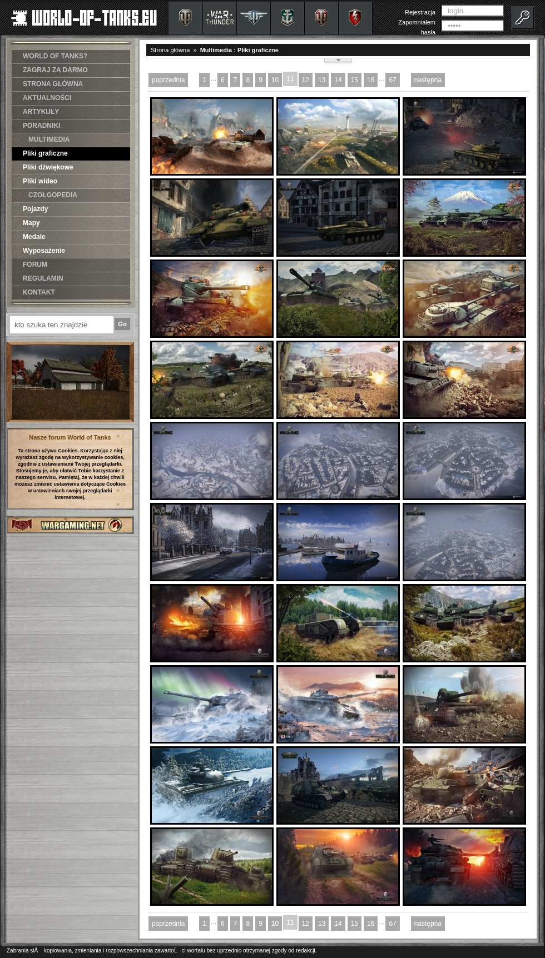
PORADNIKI (41, 125)
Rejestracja (420, 12)
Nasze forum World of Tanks (70, 437)
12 (305, 80)
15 (354, 80)
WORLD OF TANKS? (55, 56)
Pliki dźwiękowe (48, 167)
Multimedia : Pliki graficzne (239, 50)
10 (275, 80)
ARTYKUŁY (41, 112)
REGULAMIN (43, 278)
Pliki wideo (40, 181)
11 (290, 79)
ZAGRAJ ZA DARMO (55, 70)
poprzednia (168, 80)
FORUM (35, 264)
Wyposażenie (44, 251)
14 (337, 80)
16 (370, 80)
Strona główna (170, 50)
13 (321, 80)
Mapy (31, 223)
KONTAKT (39, 292)
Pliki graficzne (45, 153)
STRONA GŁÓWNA (53, 84)
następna (428, 80)
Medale (34, 237)
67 (392, 80)
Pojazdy (35, 209)
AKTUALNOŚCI (47, 98)
